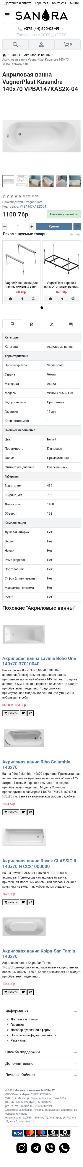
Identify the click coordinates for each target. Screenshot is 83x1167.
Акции (74, 3)
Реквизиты (19, 1040)
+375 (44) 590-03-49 (41, 29)
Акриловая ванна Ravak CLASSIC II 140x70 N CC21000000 (39, 863)
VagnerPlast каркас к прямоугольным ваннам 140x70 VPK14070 (61, 284)
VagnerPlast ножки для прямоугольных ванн (21, 284)
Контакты (59, 3)
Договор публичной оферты (31, 1030)
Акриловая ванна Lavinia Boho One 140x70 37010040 (39, 661)
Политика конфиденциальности (34, 1035)
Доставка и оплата (18, 3)
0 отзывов (30, 196)
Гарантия (41, 3)
